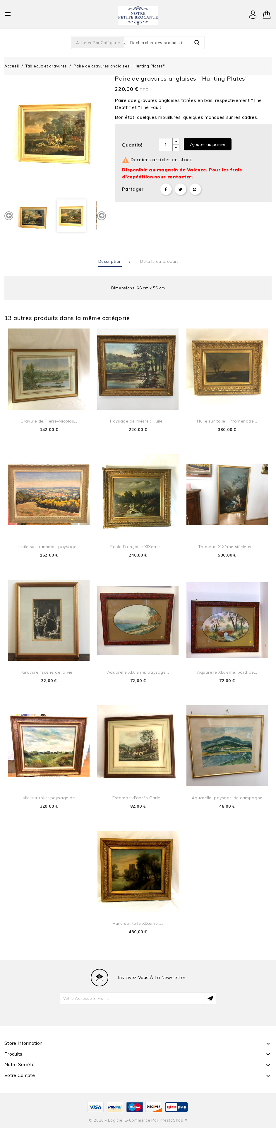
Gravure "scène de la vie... (49, 672)
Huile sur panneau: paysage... (49, 546)
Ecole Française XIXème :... (137, 546)
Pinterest (195, 189)
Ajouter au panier (207, 144)
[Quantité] (166, 144)
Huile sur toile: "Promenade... (227, 421)
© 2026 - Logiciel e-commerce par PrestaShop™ (138, 1120)
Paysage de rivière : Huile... (138, 421)
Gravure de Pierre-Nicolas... (48, 421)
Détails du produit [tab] (159, 261)
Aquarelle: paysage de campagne (227, 797)
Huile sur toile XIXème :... (138, 923)
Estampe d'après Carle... (137, 797)
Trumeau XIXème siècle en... (227, 546)
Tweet (180, 189)
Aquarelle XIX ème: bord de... (227, 672)
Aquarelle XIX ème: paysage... (138, 672)
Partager (166, 189)
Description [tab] (110, 261)
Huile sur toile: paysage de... (49, 797)
